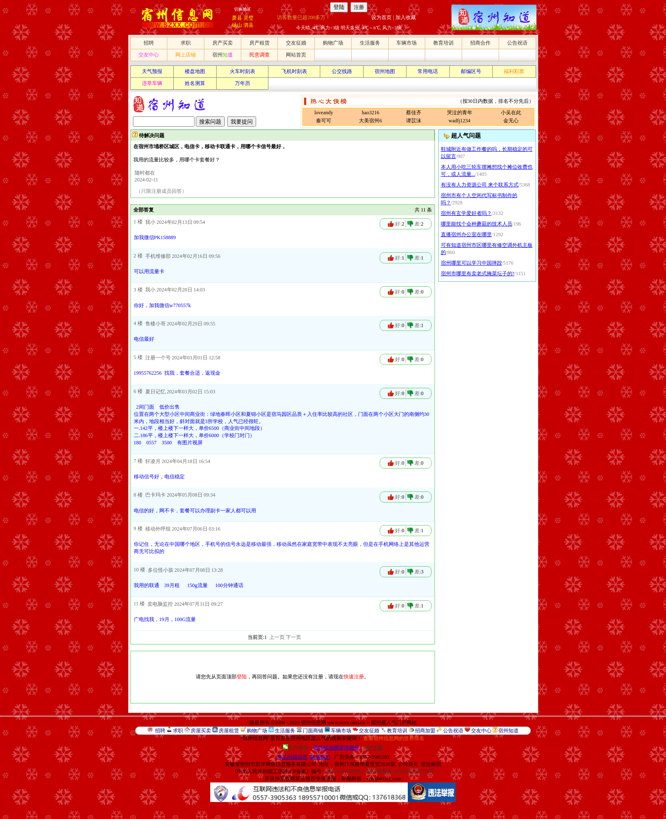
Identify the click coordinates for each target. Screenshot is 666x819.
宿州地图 (385, 71)
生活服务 (370, 43)
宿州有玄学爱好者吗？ (466, 213)
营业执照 (431, 764)
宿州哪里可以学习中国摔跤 (471, 263)
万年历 (242, 83)
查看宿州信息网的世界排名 (393, 738)
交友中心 (148, 55)
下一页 (293, 637)
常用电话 (428, 71)
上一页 (277, 637)
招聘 (149, 43)
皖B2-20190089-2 (345, 771)
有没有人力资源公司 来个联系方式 (480, 185)
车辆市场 (406, 43)
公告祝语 (517, 43)
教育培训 (443, 43)
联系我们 (320, 757)
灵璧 (248, 18)
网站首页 (296, 55)
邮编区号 (471, 71)
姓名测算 (195, 83)
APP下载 (373, 748)
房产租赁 (259, 43)
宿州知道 (508, 731)
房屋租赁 (229, 731)
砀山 (237, 25)
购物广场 (333, 43)
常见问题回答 (292, 757)
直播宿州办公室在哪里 (466, 234)
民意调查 (259, 55)
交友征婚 (296, 43)
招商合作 (480, 43)
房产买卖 (222, 43)
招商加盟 (425, 731)
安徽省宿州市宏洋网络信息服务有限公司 (270, 764)
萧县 (237, 18)
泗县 (248, 25)
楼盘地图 (195, 71)
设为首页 (381, 17)
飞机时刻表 (294, 71)
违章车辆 (152, 83)
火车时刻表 (242, 71)
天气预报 (152, 71)
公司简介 (408, 764)
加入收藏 (405, 17)
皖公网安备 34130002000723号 (400, 771)
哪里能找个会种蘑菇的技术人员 (476, 224)
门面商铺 (313, 731)
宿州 (222, 55)
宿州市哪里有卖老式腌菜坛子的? (477, 274)
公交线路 (342, 71)
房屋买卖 (201, 731)
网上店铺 (185, 55)
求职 (186, 43)
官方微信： (322, 748)
